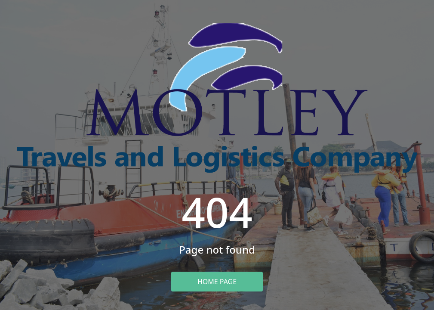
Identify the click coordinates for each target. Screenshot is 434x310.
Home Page (217, 281)
